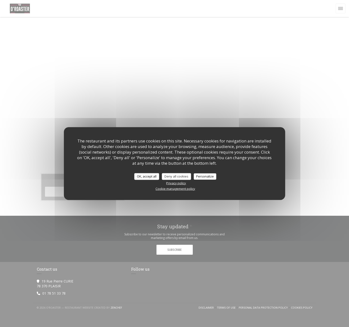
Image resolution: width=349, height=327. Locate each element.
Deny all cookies (176, 176)
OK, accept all (146, 176)
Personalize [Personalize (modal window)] (205, 176)
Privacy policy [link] (176, 183)
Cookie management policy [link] (175, 188)
